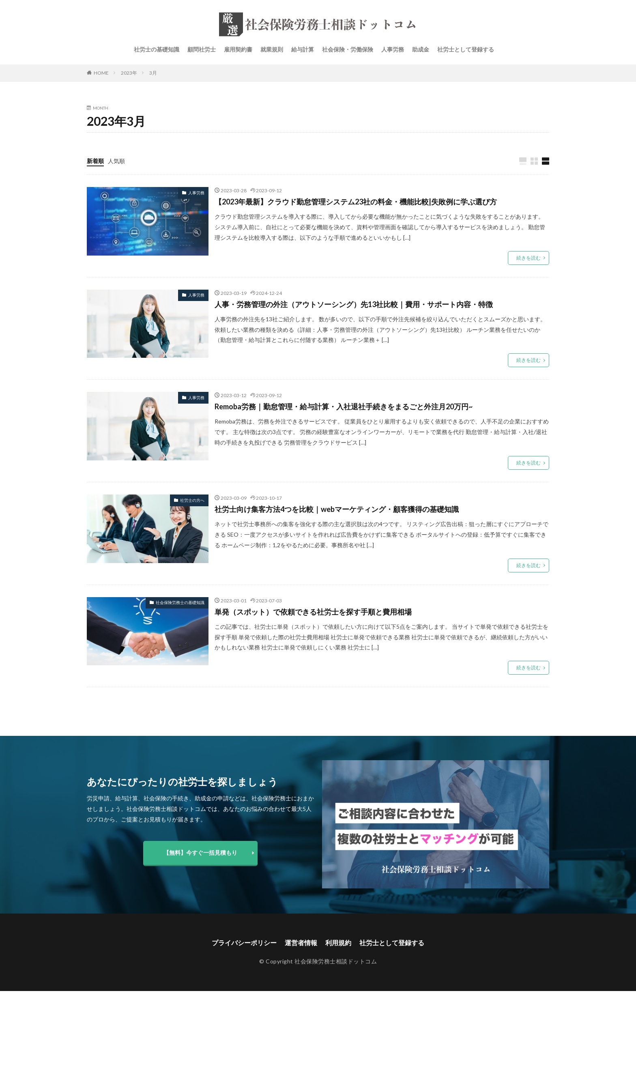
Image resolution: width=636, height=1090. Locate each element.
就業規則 (271, 49)
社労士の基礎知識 (156, 49)
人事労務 (392, 49)
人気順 (116, 160)
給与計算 (302, 49)
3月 (153, 73)
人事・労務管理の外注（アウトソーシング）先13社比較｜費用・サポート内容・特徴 (354, 304)
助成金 (420, 49)
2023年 (129, 73)
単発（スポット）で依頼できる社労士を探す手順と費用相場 (313, 611)
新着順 (95, 160)
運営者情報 (301, 942)
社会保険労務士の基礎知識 (180, 602)
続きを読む (528, 258)
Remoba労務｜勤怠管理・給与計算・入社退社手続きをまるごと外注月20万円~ (344, 406)
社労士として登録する (465, 49)
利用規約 (338, 942)
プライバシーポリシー (244, 942)
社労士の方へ (192, 500)
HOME (101, 73)
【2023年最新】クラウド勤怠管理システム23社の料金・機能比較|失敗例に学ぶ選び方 (356, 201)
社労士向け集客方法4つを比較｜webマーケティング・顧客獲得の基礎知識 (337, 509)
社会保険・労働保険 (347, 49)
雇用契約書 (238, 49)
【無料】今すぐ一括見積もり (200, 852)
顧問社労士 (201, 49)
